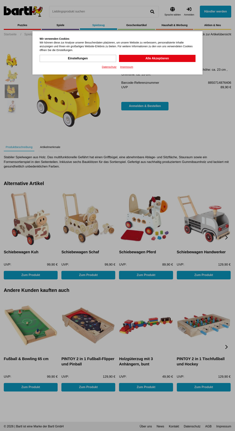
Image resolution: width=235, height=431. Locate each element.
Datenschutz (109, 66)
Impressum (126, 66)
